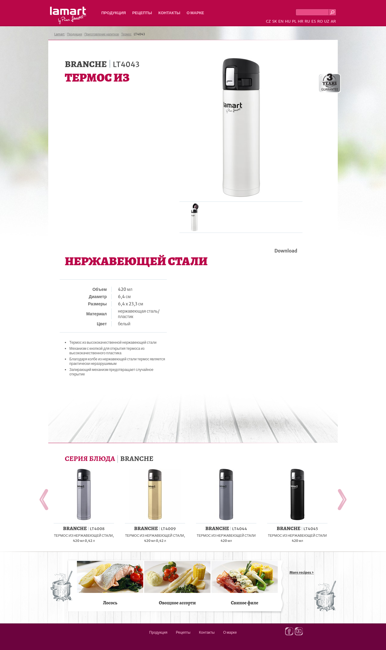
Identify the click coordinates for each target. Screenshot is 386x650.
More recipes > (302, 572)
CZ (268, 21)
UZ (326, 21)
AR (333, 21)
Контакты (169, 12)
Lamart (68, 15)
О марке (195, 12)
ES (314, 21)
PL (294, 21)
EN (281, 21)
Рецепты (142, 12)
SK (274, 21)
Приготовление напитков (101, 34)
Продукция (113, 12)
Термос (126, 34)
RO (320, 21)
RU (307, 21)
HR (300, 21)
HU (288, 21)
